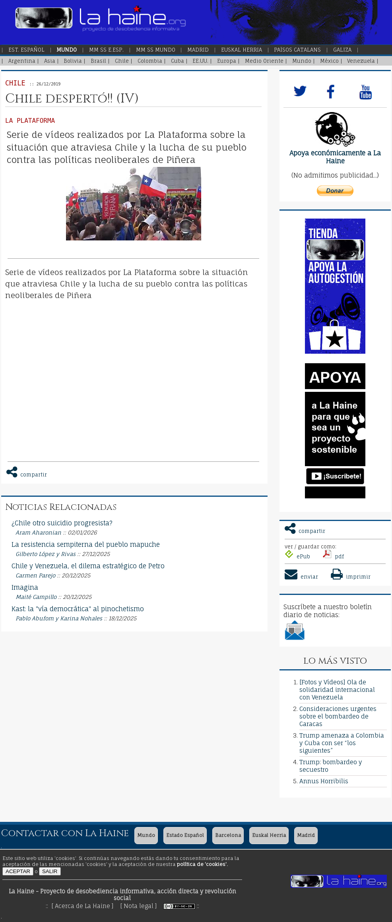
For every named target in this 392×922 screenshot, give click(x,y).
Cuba (177, 61)
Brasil (98, 61)
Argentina (21, 61)
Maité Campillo (36, 597)
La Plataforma (30, 120)
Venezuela (361, 61)
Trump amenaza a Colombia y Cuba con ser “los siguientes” (341, 743)
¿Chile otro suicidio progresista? (62, 523)
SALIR (50, 871)
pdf (333, 556)
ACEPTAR (18, 871)
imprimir (350, 576)
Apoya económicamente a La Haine (335, 157)
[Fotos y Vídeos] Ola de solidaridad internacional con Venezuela (337, 689)
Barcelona (228, 835)
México (329, 61)
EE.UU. (200, 61)
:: (198, 906)
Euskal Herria (241, 49)
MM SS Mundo (155, 49)
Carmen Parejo (35, 575)
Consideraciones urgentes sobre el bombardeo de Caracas (337, 716)
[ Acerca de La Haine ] (82, 906)
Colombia (150, 61)
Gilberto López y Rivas (46, 554)
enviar (301, 576)
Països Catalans (297, 49)
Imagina (25, 587)
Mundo (66, 49)
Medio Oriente (264, 61)
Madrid (198, 49)
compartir (305, 531)
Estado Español (185, 835)
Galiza (342, 49)
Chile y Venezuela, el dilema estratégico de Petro (88, 566)
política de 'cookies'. (202, 864)
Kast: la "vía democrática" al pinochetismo (78, 609)
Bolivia (73, 61)
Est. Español (26, 49)
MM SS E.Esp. (106, 49)
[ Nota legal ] (138, 906)
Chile (122, 61)
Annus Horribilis (323, 781)
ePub (297, 556)
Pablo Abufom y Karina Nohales (59, 618)
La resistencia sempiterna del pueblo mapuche (86, 544)
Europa (226, 61)
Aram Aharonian (38, 532)
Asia (49, 61)
